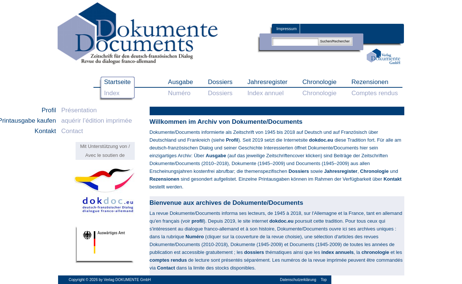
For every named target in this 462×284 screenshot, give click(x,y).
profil (198, 221)
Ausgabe (216, 155)
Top (323, 280)
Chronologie (374, 171)
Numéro (194, 236)
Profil (231, 140)
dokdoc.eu (321, 140)
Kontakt (392, 179)
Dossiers (299, 171)
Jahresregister (341, 171)
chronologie (375, 252)
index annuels (337, 252)
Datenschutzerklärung (298, 280)
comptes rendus (168, 260)
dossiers (254, 252)
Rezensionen (164, 179)
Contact (166, 268)
